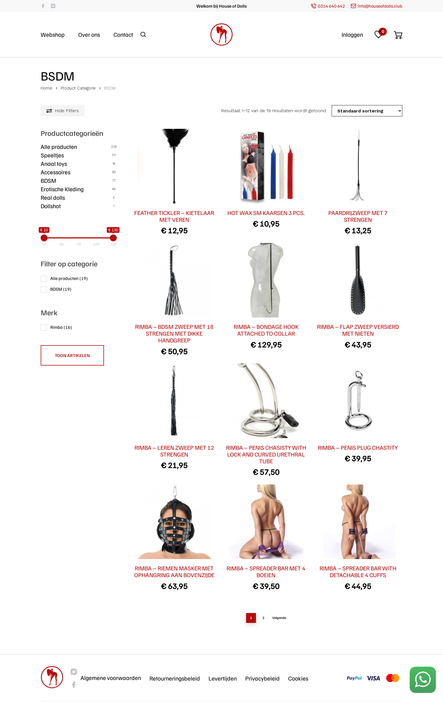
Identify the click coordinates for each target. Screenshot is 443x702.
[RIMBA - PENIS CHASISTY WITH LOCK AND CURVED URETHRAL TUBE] (266, 401)
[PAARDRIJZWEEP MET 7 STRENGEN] (358, 166)
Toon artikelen (72, 355)
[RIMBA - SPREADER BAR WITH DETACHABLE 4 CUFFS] (358, 521)
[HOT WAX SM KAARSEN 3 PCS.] (266, 166)
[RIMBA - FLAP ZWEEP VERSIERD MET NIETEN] (358, 280)
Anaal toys (54, 163)
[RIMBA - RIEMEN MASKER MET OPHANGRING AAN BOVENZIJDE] (174, 521)
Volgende (279, 618)
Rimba (61, 327)
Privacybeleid (262, 678)
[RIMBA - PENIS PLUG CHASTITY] (358, 401)
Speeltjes (52, 155)
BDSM (48, 180)
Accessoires (55, 172)
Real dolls (53, 197)
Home (46, 88)
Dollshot (51, 206)
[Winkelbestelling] (367, 110)
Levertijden (223, 678)
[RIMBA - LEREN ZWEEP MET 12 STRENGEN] (174, 401)
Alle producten (59, 146)
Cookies (298, 678)
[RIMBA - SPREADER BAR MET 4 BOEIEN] (266, 521)
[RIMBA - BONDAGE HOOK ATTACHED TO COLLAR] (266, 280)
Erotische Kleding (62, 189)
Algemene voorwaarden (111, 677)
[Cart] (398, 33)
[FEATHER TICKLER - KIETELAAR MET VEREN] (174, 166)
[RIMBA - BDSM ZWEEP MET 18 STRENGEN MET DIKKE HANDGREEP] (174, 280)
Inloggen (352, 34)
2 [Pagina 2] (263, 618)
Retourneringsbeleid (174, 678)
